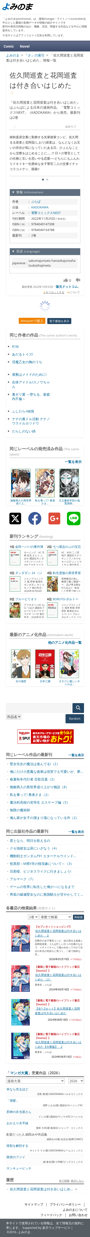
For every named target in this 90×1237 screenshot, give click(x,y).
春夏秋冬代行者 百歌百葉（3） (33, 779)
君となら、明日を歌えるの (30, 840)
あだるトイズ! (22, 354)
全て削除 (64, 1180)
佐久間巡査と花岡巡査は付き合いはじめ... (41, 1189)
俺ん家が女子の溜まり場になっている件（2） (44, 817)
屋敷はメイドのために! (29, 374)
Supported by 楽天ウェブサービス (46, 1228)
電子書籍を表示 (59, 321)
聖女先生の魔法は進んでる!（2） (35, 764)
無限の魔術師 (20, 810)
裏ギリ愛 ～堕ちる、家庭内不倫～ (31, 396)
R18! (15, 346)
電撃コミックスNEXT (46, 213)
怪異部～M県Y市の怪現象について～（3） (42, 863)
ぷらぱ (36, 201)
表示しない (77, 1180)
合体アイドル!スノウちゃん (31, 384)
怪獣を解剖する (17, 1146)
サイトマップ (33, 1204)
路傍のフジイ (15, 1157)
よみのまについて (75, 1210)
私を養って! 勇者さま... (45, 502)
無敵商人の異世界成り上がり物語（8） (39, 787)
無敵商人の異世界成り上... (20, 502)
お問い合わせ (78, 1215)
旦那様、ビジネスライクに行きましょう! (40, 871)
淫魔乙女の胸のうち (27, 362)
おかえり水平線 (17, 1123)
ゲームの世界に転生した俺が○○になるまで (42, 886)
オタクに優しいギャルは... (69, 682)
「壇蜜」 (12, 1101)
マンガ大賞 (19, 1072)
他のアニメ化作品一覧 (65, 642)
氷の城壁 (21, 681)
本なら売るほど (17, 1089)
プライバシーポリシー (65, 1204)
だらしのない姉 (24, 431)
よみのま (24, 1232)
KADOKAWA (39, 207)
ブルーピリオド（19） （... (23, 601)
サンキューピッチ (18, 1168)
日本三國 (45, 681)
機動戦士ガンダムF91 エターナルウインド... (43, 856)
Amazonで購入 (32, 321)
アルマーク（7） (22, 879)
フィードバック (51, 1215)
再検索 (78, 917)
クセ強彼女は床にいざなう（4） (34, 848)
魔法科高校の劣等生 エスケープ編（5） (40, 802)
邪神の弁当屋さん (18, 1112)
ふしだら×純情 (23, 411)
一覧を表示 (73, 461)
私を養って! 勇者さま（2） (30, 794)
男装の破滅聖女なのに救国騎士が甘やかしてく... (46, 894)
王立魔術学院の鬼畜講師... (69, 502)
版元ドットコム (67, 286)
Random (74, 719)
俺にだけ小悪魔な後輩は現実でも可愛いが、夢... (46, 771)
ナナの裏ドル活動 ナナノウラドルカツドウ (31, 421)
